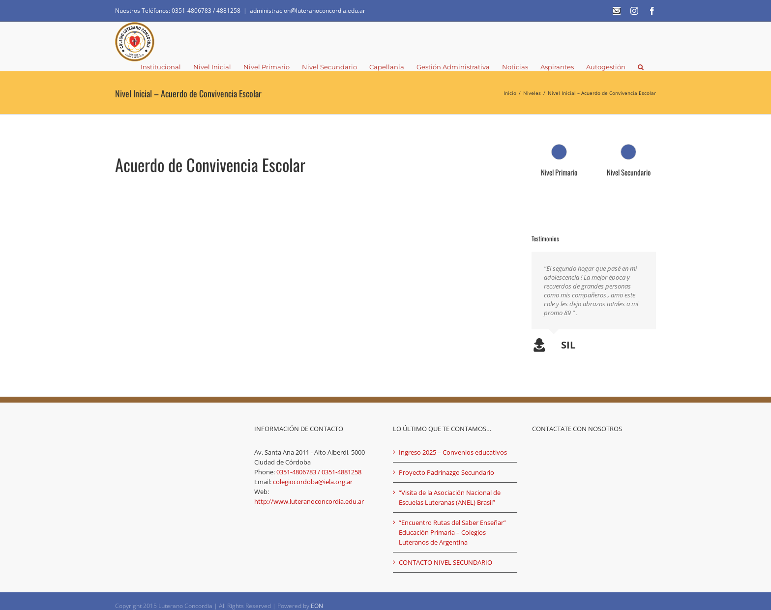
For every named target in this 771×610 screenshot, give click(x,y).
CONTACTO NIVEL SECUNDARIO (445, 553)
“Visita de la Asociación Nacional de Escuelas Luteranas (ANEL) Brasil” (450, 488)
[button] (641, 66)
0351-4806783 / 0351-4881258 (318, 463)
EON (317, 597)
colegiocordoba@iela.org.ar (313, 472)
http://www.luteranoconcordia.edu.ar (309, 492)
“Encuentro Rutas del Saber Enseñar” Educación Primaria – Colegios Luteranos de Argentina (452, 523)
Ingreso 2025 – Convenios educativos (453, 443)
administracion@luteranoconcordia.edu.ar (307, 10)
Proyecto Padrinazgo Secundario (446, 463)
